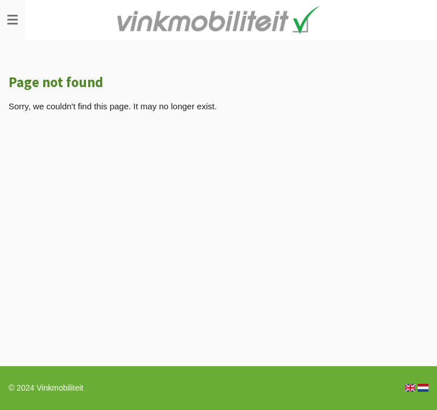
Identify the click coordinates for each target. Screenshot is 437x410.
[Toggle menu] (12, 20)
